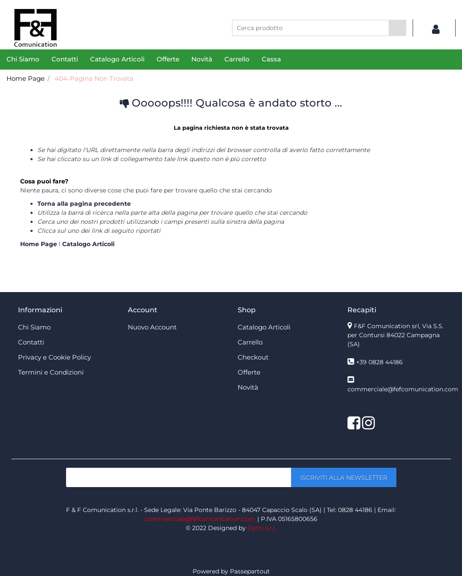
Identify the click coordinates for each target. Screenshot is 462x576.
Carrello (237, 59)
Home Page (25, 78)
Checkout (253, 357)
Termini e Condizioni (51, 372)
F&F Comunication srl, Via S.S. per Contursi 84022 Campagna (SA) (395, 335)
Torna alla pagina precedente (84, 203)
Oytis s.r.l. (262, 528)
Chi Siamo (22, 59)
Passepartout (250, 571)
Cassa (271, 59)
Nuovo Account (152, 327)
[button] (397, 28)
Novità (201, 59)
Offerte (168, 59)
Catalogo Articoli (117, 59)
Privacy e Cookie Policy (54, 357)
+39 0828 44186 (379, 362)
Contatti (64, 59)
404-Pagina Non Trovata (93, 78)
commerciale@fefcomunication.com (402, 389)
